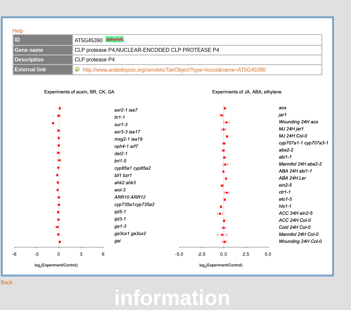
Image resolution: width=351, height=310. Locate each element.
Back (7, 282)
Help (18, 31)
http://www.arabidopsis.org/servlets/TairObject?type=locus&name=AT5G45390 (174, 70)
